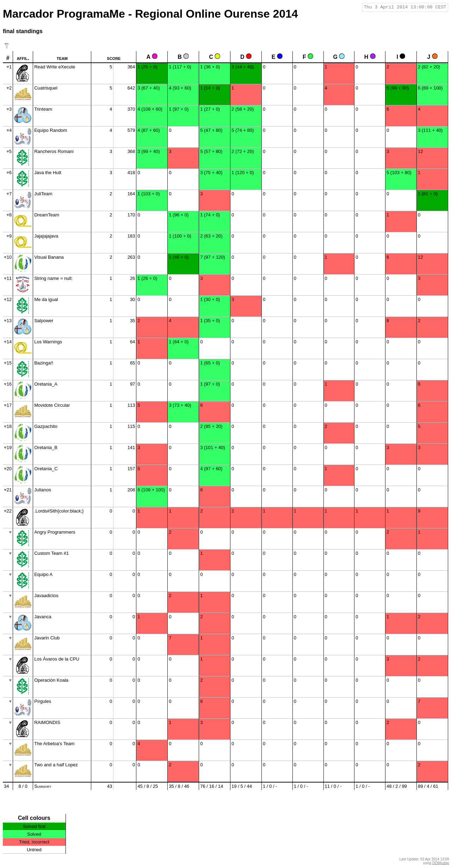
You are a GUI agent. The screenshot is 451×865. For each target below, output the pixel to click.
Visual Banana (49, 257)
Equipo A (43, 574)
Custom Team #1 (51, 553)
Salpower (43, 320)
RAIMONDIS (47, 722)
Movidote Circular (52, 405)
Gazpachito (45, 426)
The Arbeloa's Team (54, 743)
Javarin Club (47, 637)
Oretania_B (45, 447)
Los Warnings (48, 341)
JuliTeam (43, 193)
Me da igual (46, 299)
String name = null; (53, 278)
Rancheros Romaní (54, 151)
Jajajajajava (46, 236)
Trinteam (43, 109)
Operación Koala (51, 680)
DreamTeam (46, 214)
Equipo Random (50, 130)
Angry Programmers (54, 532)
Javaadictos (46, 595)
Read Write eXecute (54, 66)
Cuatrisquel (45, 88)
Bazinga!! (43, 363)
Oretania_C (45, 468)
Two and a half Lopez (56, 764)
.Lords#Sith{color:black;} (59, 511)
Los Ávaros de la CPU (56, 659)
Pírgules (42, 701)
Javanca (42, 616)
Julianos (42, 489)
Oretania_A (45, 384)
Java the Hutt (47, 172)
